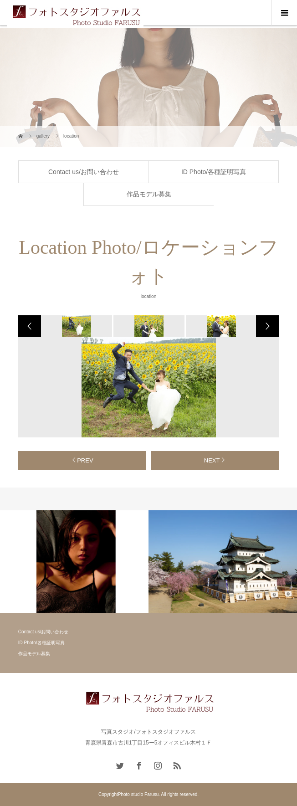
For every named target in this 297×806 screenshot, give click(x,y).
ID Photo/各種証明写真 (213, 171)
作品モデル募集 (149, 194)
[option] (76, 326)
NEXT (212, 460)
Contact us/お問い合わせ (83, 171)
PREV (85, 460)
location (148, 296)
